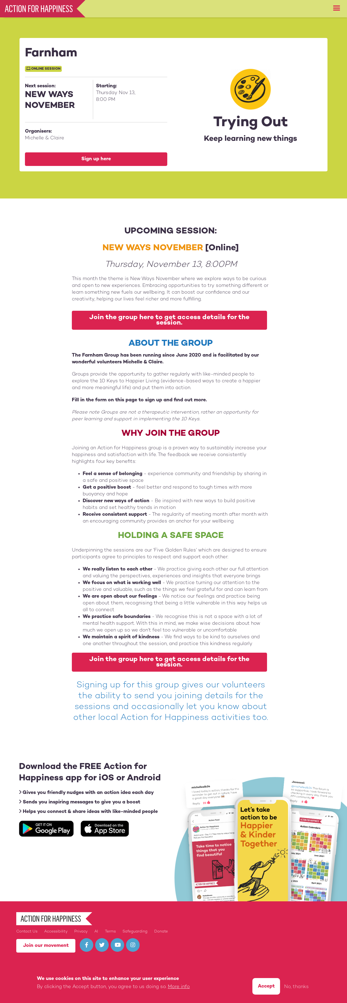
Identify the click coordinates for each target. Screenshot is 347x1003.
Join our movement (46, 945)
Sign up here (96, 159)
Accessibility (56, 932)
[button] (336, 8)
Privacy (81, 932)
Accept (266, 987)
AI (96, 932)
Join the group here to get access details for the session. (169, 320)
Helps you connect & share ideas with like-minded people (88, 811)
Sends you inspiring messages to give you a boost (79, 802)
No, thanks (296, 987)
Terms (110, 932)
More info (179, 988)
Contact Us (26, 932)
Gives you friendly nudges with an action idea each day (86, 792)
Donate (161, 932)
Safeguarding (135, 932)
